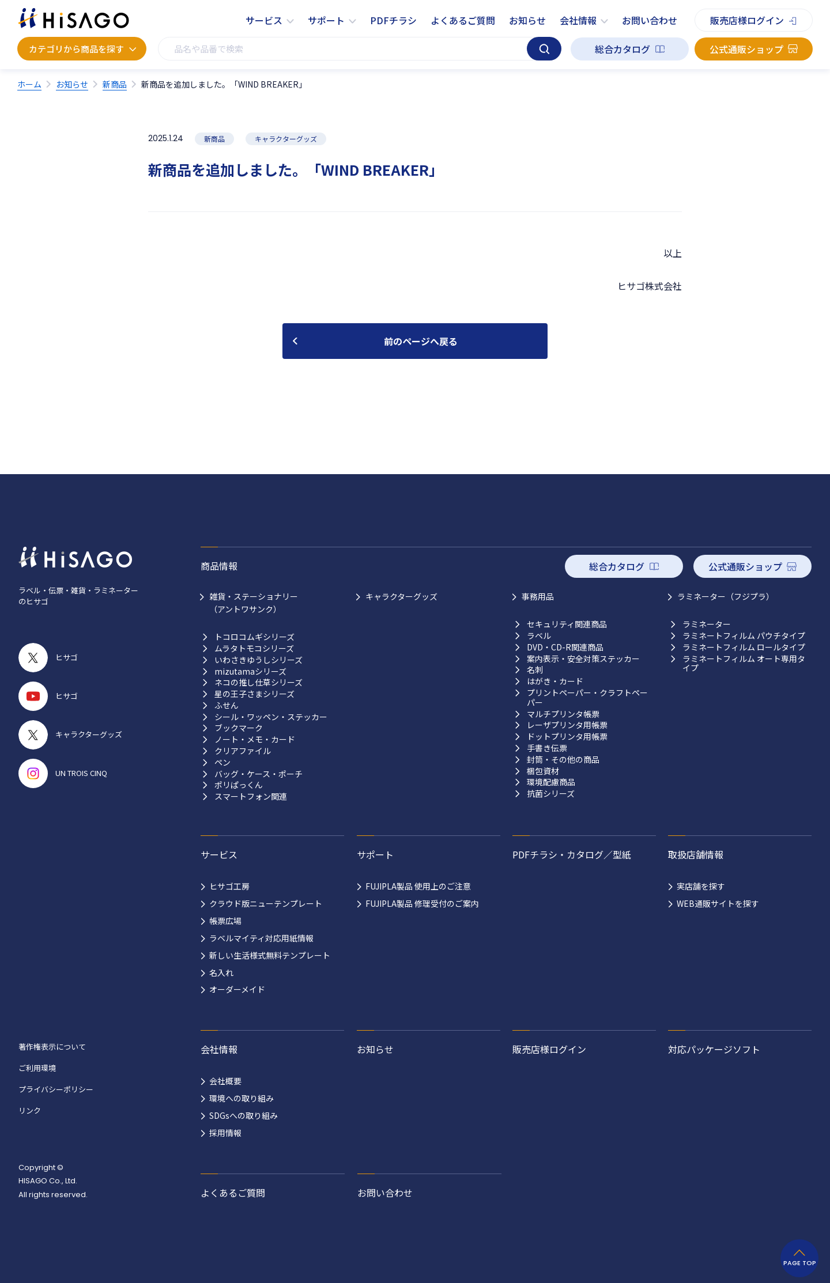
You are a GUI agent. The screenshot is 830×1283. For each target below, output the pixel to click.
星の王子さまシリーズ (254, 694)
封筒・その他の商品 (563, 759)
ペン (222, 762)
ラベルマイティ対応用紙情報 (261, 938)
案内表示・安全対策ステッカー (583, 659)
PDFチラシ (393, 20)
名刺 (535, 670)
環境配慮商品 (551, 782)
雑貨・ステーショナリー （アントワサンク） (253, 603)
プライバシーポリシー (55, 1089)
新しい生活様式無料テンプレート (269, 955)
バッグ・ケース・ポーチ (258, 774)
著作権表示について (52, 1046)
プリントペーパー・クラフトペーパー (587, 697)
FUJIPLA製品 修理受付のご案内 (422, 903)
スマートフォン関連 (250, 796)
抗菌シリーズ (551, 793)
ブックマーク (238, 728)
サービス (264, 20)
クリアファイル (242, 751)
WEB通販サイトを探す (718, 903)
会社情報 (578, 20)
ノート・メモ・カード (254, 739)
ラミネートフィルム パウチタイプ (743, 636)
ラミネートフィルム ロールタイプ (743, 647)
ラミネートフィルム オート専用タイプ (743, 663)
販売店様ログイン (747, 20)
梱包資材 (543, 771)
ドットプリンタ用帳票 (567, 736)
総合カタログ (622, 49)
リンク (29, 1110)
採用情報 (225, 1132)
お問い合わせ (649, 20)
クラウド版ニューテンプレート (265, 903)
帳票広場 (225, 920)
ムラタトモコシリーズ (254, 648)
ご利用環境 (37, 1067)
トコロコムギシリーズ (254, 637)
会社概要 (225, 1081)
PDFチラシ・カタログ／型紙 (571, 854)
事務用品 (538, 596)
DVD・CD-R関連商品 (565, 647)
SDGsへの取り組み (243, 1115)
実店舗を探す (701, 886)
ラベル (539, 636)
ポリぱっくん (238, 785)
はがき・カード (555, 681)
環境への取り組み (241, 1098)
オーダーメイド (237, 989)
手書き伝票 (547, 748)
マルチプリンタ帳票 (563, 714)
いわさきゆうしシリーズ (258, 660)
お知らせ (527, 20)
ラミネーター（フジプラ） (725, 596)
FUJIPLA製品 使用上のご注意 (418, 886)
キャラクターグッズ (401, 596)
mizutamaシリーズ (250, 671)
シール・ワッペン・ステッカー (270, 717)
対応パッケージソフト (714, 1049)
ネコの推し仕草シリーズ (258, 682)
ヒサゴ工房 (229, 886)
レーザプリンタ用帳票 (567, 725)
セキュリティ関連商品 (567, 624)
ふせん (226, 705)
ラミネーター (706, 624)
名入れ (221, 972)
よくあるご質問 (463, 20)
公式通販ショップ (746, 49)
